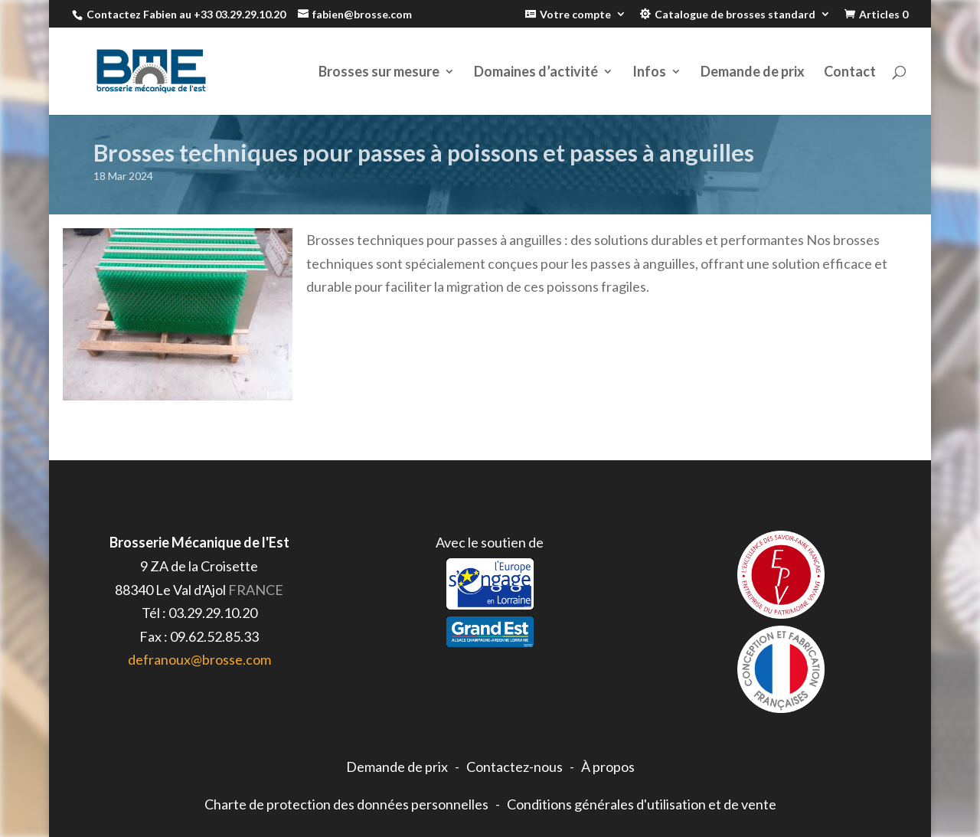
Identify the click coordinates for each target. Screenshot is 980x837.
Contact (850, 73)
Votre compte (575, 14)
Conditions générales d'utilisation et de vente (641, 804)
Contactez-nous (514, 766)
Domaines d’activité (536, 73)
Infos (649, 73)
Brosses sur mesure (378, 73)
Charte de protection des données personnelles (346, 804)
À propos (608, 766)
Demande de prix (753, 73)
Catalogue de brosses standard (735, 14)
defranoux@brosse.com (199, 659)
